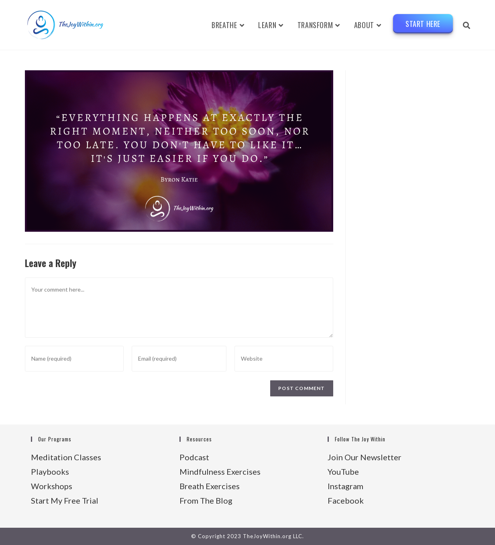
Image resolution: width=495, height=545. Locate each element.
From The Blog (205, 500)
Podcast (194, 457)
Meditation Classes (66, 457)
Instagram (345, 486)
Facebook (346, 500)
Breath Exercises (209, 486)
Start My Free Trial (64, 500)
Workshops (51, 486)
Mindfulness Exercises (220, 471)
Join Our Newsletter (364, 457)
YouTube (343, 471)
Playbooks (50, 471)
